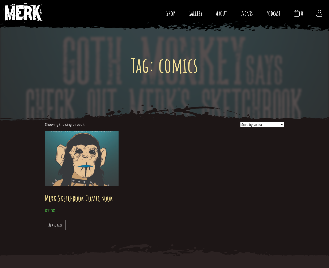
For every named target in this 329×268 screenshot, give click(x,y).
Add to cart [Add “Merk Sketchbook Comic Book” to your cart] (55, 225)
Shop (170, 13)
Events (246, 13)
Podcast (273, 13)
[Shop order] (262, 124)
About (221, 13)
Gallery (195, 13)
